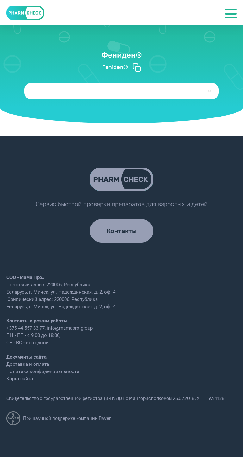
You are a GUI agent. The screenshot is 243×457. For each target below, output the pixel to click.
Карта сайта (19, 379)
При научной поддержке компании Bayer (58, 418)
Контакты (122, 231)
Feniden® (121, 67)
